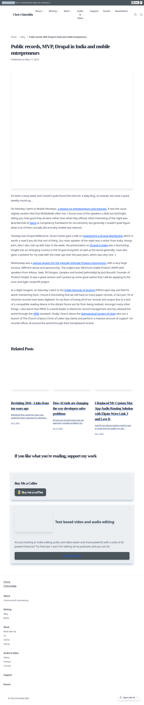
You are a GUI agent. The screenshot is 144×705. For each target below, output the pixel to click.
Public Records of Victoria (79, 290)
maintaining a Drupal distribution (103, 236)
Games (7, 669)
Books (6, 643)
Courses (7, 690)
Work (68, 11)
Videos (7, 682)
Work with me (10, 656)
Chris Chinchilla (10, 609)
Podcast (7, 686)
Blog (23, 36)
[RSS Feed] (141, 15)
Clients (7, 664)
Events (106, 11)
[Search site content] (135, 15)
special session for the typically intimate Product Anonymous (69, 263)
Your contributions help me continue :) (32, 2)
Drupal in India (99, 245)
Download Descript (72, 581)
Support (94, 11)
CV (5, 660)
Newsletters (121, 11)
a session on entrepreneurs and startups (82, 209)
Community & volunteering (16, 625)
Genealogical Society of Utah (98, 313)
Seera (33, 223)
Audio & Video (81, 14)
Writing (54, 11)
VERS (36, 313)
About (39, 11)
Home (14, 36)
